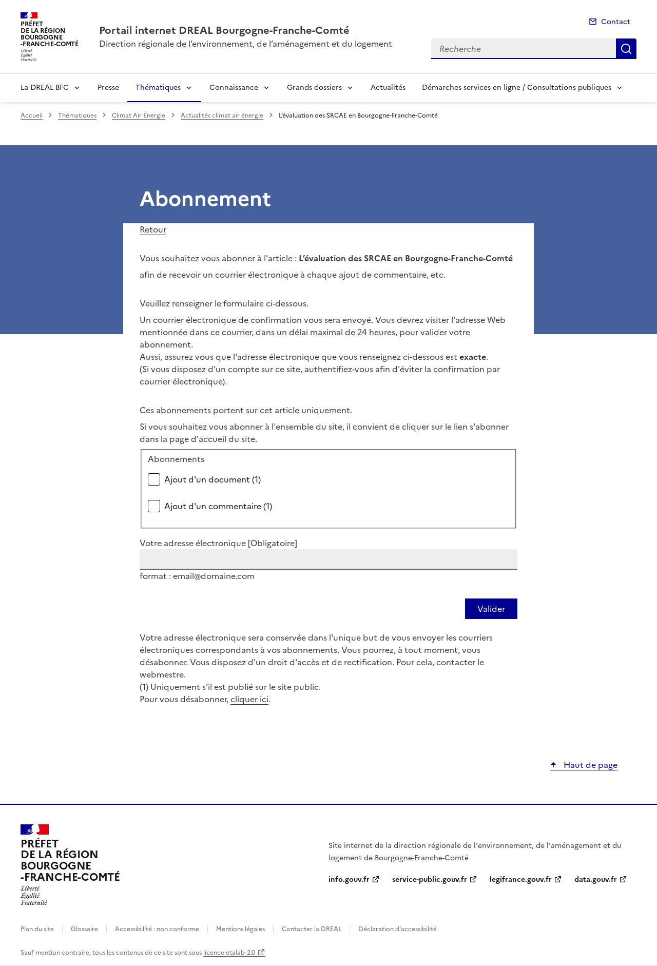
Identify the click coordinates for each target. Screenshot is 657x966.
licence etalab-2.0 (229, 952)
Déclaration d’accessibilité (397, 929)
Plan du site (37, 929)
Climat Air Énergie (138, 115)
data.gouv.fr (595, 879)
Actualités (388, 87)
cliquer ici (249, 699)
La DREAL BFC (45, 87)
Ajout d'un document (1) (212, 479)
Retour (153, 229)
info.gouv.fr (349, 879)
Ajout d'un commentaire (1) (218, 506)
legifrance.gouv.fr (521, 879)
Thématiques (158, 87)
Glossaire (84, 929)
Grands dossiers (314, 87)
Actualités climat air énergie (222, 115)
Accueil (32, 115)
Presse (108, 87)
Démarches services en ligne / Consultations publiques (516, 87)
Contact (615, 21)
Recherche (626, 48)
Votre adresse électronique (218, 543)
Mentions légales (240, 929)
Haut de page (589, 765)
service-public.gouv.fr (429, 879)
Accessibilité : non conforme (157, 929)
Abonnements (176, 459)
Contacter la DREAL (311, 929)
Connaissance (233, 87)
